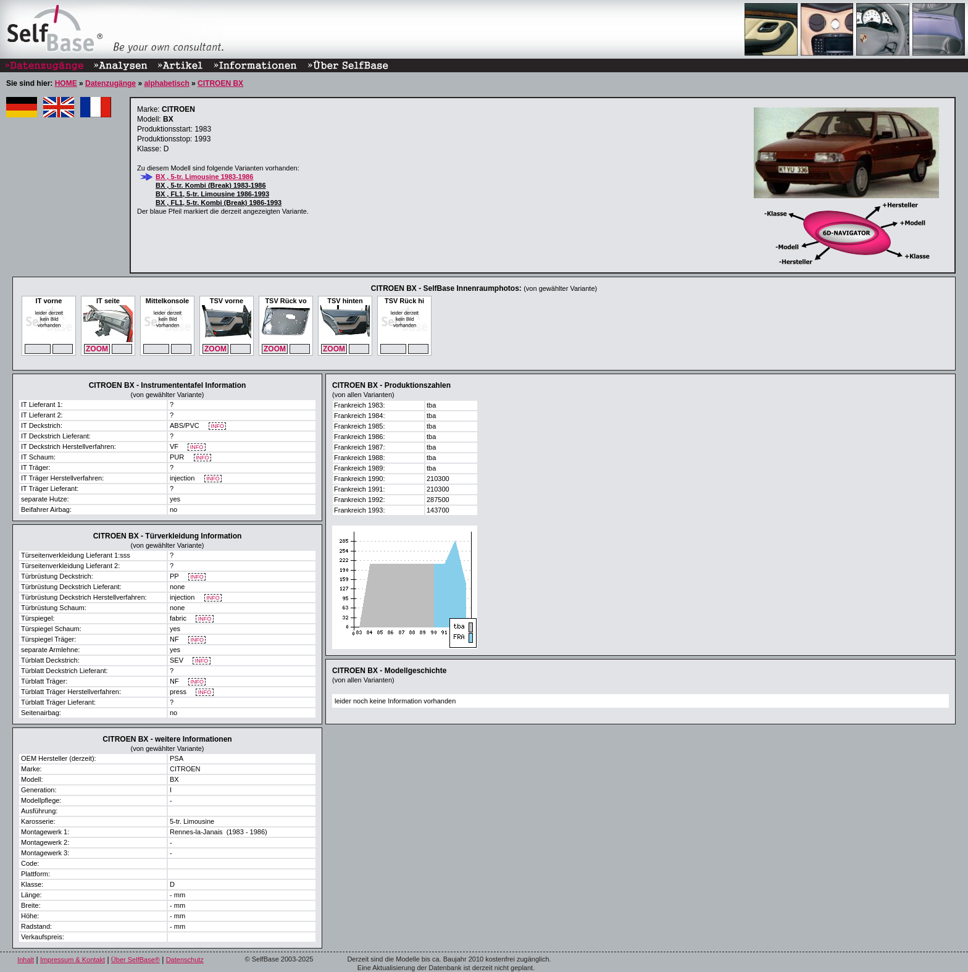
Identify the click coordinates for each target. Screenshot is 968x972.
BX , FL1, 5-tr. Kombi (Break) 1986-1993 (219, 202)
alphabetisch (166, 83)
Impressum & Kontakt (72, 959)
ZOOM (97, 349)
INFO (218, 426)
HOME (66, 83)
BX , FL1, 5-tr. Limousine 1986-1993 (212, 194)
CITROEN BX (220, 83)
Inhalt (25, 959)
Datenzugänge (110, 83)
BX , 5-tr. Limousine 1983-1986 (204, 176)
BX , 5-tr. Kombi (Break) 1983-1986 (211, 185)
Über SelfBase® (135, 959)
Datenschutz (185, 959)
